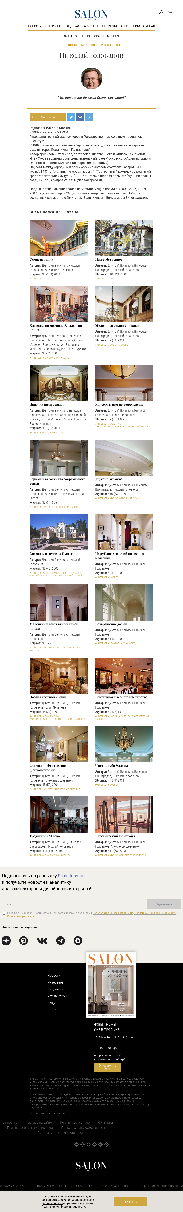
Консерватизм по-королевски (119, 404)
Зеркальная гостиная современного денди (57, 481)
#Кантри (47, 648)
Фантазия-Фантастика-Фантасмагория (49, 767)
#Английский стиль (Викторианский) (117, 426)
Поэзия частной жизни (48, 697)
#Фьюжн (124, 498)
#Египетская (141, 716)
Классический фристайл (115, 836)
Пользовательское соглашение (84, 1127)
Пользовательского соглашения (113, 912)
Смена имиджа (41, 259)
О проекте (9, 1122)
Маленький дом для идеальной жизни (54, 626)
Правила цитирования (47, 404)
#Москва (66, 358)
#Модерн (113, 279)
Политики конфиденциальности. (64, 1206)
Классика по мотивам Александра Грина (56, 327)
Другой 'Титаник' (109, 479)
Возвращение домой (111, 624)
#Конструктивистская (66, 648)
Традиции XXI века (45, 836)
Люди (135, 26)
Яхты (68, 36)
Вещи (124, 26)
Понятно (130, 1201)
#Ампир (46, 507)
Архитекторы (94, 26)
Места (112, 26)
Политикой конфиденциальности (155, 912)
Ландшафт (73, 26)
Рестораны (95, 36)
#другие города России (133, 855)
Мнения (113, 36)
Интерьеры (53, 26)
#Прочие (75, 789)
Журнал (149, 26)
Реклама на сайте (38, 1122)
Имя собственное (108, 259)
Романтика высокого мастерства (121, 697)
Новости (35, 26)
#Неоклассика (51, 358)
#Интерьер (35, 279)
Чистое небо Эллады (111, 765)
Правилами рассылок (21, 916)
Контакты (105, 1122)
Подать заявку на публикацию (30, 1127)
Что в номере (107, 1048)
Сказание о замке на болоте (51, 553)
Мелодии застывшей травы (117, 325)
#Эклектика (115, 424)
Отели (79, 36)
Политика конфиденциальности (61, 1133)
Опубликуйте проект (107, 1067)
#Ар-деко (113, 498)
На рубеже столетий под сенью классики (119, 555)
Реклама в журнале (75, 1122)
